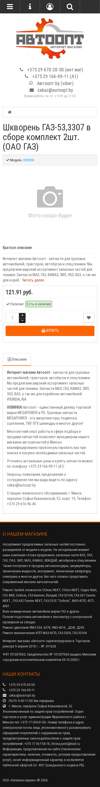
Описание (17, 359)
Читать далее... (34, 280)
